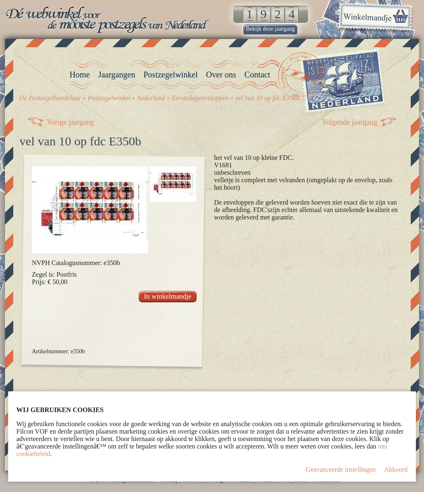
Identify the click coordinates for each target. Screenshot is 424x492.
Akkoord (396, 469)
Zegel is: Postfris (54, 274)
